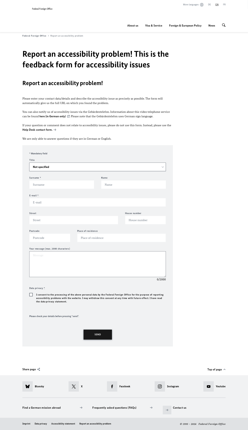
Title (32, 159)
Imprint (26, 423)
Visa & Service (153, 25)
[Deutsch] (209, 4)
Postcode (34, 230)
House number (133, 212)
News (211, 25)
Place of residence (87, 230)
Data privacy (41, 423)
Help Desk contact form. (37, 129)
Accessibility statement (63, 423)
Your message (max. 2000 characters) (49, 248)
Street (32, 212)
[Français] (224, 4)
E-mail (34, 195)
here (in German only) (52, 116)
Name (104, 177)
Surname (35, 177)
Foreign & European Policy (185, 25)
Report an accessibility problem (95, 423)
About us (132, 25)
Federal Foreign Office (35, 35)
